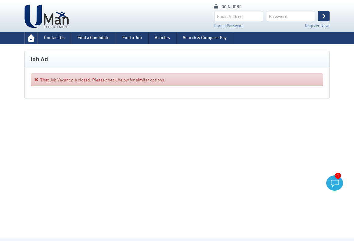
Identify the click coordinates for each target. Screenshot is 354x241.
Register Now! (317, 25)
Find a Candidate (94, 37)
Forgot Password (229, 25)
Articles (162, 37)
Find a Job (132, 37)
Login (324, 16)
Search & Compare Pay (205, 37)
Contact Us (54, 37)
